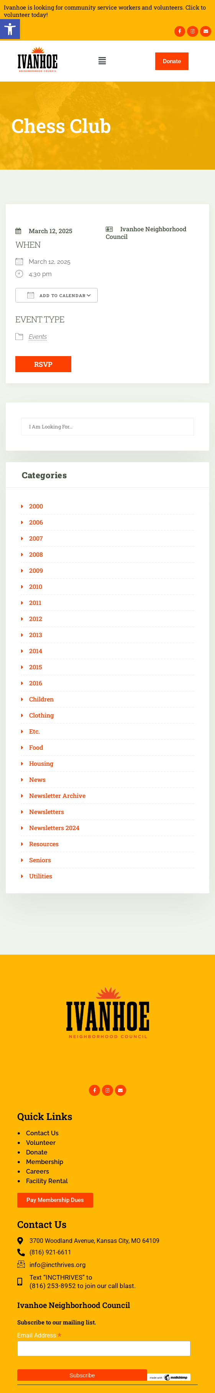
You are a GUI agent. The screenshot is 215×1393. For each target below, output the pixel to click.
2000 (36, 506)
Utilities (40, 876)
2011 (35, 603)
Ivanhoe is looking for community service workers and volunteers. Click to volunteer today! (105, 11)
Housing (41, 763)
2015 (35, 667)
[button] (10, 29)
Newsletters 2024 (54, 828)
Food (36, 747)
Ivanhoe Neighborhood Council (146, 232)
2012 (35, 619)
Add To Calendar (56, 295)
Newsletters (46, 812)
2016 (35, 683)
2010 (35, 586)
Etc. (34, 731)
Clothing (41, 715)
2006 (36, 522)
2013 (35, 635)
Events (38, 336)
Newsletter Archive (57, 796)
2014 (35, 651)
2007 (36, 538)
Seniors (40, 860)
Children (41, 699)
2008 (36, 554)
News (37, 779)
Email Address (39, 1335)
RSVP (43, 364)
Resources (44, 844)
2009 (36, 570)
